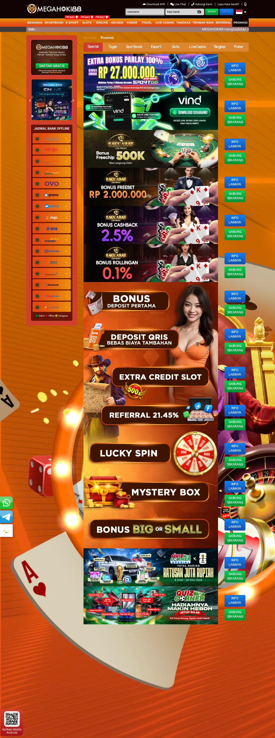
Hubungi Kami (202, 4)
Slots (87, 22)
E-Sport (72, 22)
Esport (156, 47)
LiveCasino (197, 47)
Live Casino (164, 22)
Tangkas (183, 22)
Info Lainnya (235, 68)
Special (93, 47)
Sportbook (53, 22)
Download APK (154, 4)
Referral (223, 22)
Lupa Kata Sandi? (229, 4)
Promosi (240, 22)
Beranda (34, 22)
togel (147, 22)
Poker (132, 22)
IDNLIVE (102, 22)
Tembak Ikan (203, 22)
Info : (32, 29)
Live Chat (178, 4)
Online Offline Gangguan (51, 315)
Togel (112, 47)
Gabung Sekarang (235, 82)
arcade (117, 22)
